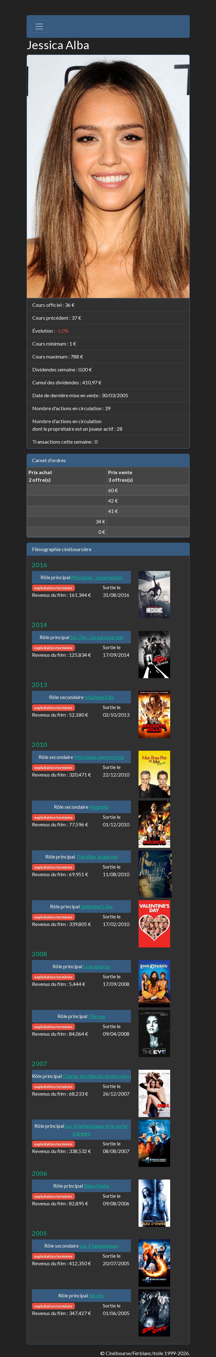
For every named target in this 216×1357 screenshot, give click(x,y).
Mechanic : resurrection (96, 577)
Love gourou (96, 966)
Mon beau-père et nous (99, 757)
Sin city (96, 1295)
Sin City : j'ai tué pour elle (96, 637)
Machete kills (99, 697)
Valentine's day (97, 906)
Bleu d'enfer (97, 1186)
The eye (96, 1016)
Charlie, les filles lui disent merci (97, 1076)
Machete (99, 807)
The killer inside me (97, 856)
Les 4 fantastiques (99, 1246)
